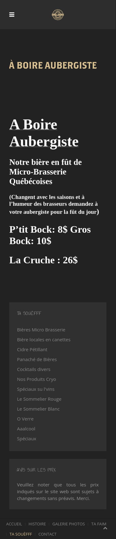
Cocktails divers (33, 369)
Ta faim (98, 524)
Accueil (14, 524)
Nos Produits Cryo (36, 379)
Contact (47, 534)
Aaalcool (26, 428)
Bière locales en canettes (44, 339)
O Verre (25, 419)
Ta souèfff (21, 534)
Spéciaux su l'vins (35, 389)
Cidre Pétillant (32, 349)
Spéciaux (26, 438)
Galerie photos (68, 524)
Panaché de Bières (37, 359)
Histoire (37, 524)
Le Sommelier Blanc (38, 409)
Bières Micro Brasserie (41, 329)
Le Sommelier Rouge (39, 399)
